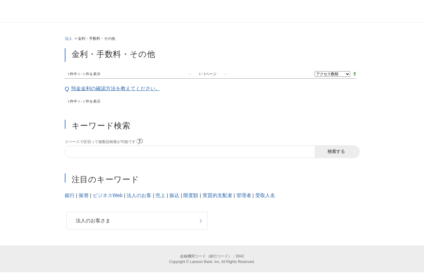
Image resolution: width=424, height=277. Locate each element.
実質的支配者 (217, 195)
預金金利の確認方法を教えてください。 (115, 88)
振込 (174, 195)
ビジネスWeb (108, 195)
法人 (68, 38)
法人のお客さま (93, 220)
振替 (84, 195)
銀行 (70, 195)
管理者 (243, 195)
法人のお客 (139, 195)
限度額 (190, 195)
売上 (160, 195)
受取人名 (265, 195)
